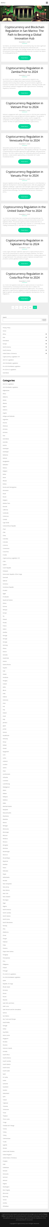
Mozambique (6, 858)
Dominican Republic (8, 587)
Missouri (5, 835)
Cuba (4, 561)
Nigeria (5, 906)
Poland (5, 967)
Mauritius (5, 819)
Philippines (6, 964)
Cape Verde (6, 522)
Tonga (4, 1122)
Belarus (5, 468)
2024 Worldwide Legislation (10, 363)
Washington (6, 1187)
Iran (4, 706)
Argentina (5, 419)
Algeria (5, 406)
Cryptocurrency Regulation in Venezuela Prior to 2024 (24, 138)
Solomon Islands (7, 1048)
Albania (5, 403)
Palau (4, 945)
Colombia (5, 539)
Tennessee (6, 1109)
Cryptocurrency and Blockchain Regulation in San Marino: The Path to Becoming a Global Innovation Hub (24, 32)
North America (7, 347)
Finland (5, 619)
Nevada (5, 880)
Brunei (4, 497)
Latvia (4, 758)
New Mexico (6, 890)
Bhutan (5, 481)
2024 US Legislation (8, 360)
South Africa (6, 1054)
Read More (24, 58)
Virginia (5, 1183)
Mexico (5, 822)
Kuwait (5, 748)
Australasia (6, 340)
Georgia (5, 635)
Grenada (5, 655)
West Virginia (6, 1190)
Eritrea (4, 603)
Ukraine (5, 1148)
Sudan (4, 1080)
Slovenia (5, 1045)
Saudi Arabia (6, 1022)
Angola (5, 413)
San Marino (6, 1016)
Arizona (5, 422)
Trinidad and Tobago (8, 1125)
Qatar (4, 980)
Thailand (5, 1116)
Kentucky (5, 738)
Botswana (5, 490)
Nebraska (5, 871)
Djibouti (5, 580)
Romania (5, 990)
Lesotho (5, 764)
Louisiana (5, 780)
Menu (3, 3)
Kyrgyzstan (6, 751)
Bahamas (5, 455)
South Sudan (6, 1071)
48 (25, 307)
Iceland (5, 684)
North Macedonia (8, 922)
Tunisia (5, 1129)
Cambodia (5, 513)
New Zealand (6, 896)
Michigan (5, 826)
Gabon (4, 629)
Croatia (5, 555)
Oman (4, 935)
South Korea (6, 1067)
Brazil (4, 493)
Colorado (5, 542)
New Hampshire (7, 884)
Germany (5, 645)
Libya (4, 771)
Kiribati (5, 745)
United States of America (10, 353)
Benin (4, 477)
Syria (4, 1096)
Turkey (5, 1132)
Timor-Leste (6, 1119)
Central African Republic (9, 526)
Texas (4, 1112)
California (5, 510)
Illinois (4, 690)
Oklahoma (5, 932)
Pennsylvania (6, 958)
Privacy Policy (6, 327)
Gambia (5, 632)
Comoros (5, 545)
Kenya (4, 742)
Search (5, 317)
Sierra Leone (6, 1035)
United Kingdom (7, 1154)
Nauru (4, 867)
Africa (4, 334)
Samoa (5, 1013)
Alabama (5, 397)
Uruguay (5, 1161)
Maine (4, 790)
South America (7, 350)
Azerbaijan (6, 448)
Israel (4, 716)
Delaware (5, 571)
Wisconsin (5, 1193)
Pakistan (5, 942)
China (4, 535)
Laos (4, 755)
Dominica (5, 584)
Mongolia (5, 845)
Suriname (5, 1083)
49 (30, 307)
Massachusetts (7, 813)
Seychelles (5, 1032)
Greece (5, 651)
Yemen (5, 1200)
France (5, 626)
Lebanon (5, 761)
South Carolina (7, 1061)
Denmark (5, 577)
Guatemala (6, 658)
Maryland (5, 809)
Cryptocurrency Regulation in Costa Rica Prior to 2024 (24, 275)
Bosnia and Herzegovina (9, 487)
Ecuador (5, 590)
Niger (4, 903)
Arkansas (5, 426)
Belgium (5, 471)
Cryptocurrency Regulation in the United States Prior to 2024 (24, 209)
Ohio (4, 929)
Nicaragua (5, 900)
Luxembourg (6, 784)
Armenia (5, 429)
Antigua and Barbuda (8, 416)
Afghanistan (6, 390)
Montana (5, 848)
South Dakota (6, 1064)
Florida (5, 622)
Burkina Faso (6, 503)
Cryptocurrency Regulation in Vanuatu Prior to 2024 (24, 173)
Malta (4, 803)
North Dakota (6, 916)
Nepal (4, 874)
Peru (4, 961)
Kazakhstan (6, 735)
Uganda (5, 1145)
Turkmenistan (6, 1138)
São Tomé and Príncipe (9, 1019)
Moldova (5, 838)
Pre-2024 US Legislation (9, 369)
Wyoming (5, 1196)
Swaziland (5, 1087)
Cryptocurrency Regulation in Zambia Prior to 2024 (24, 70)
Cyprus (5, 564)
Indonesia (5, 700)
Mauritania (6, 816)
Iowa (4, 703)
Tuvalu (4, 1141)
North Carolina (7, 913)
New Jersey (6, 887)
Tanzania (5, 1106)
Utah (4, 1164)
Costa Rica (6, 551)
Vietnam (5, 1180)
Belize (4, 474)
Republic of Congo (8, 984)
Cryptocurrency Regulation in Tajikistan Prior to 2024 (24, 242)
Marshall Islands (7, 806)
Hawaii (4, 674)
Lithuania (5, 777)
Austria (5, 445)
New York (5, 893)
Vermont (5, 1177)
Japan (4, 726)
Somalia (5, 1051)
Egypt (4, 593)
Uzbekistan (6, 1167)
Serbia (4, 1029)
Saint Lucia (6, 1006)
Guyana (5, 668)
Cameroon (6, 516)
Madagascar (6, 787)
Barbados (5, 464)
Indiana (5, 697)
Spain (4, 1074)
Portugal (5, 971)
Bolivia (4, 484)
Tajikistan (5, 1103)
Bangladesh (6, 461)
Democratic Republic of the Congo (12, 574)
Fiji (3, 616)
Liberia (4, 767)
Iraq (4, 709)
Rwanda (5, 1000)
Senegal (5, 1025)
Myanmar (5, 861)
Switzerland (6, 1093)
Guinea (5, 661)
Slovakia (5, 1042)
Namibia (5, 864)
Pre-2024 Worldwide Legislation (11, 366)
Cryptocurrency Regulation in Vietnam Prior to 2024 (24, 105)
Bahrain (5, 458)
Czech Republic (7, 568)
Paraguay (5, 954)
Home (4, 331)
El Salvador (6, 597)
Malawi (5, 793)
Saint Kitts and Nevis (8, 1003)
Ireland (5, 713)
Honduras (5, 677)
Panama (5, 948)
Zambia (5, 1203)
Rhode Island (6, 987)
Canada (5, 519)
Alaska (4, 400)
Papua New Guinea (8, 951)
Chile (4, 532)
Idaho (4, 687)
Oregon (5, 938)
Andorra (5, 410)
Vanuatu (5, 1171)
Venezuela (5, 1174)
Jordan (4, 729)
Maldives (5, 800)
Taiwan (5, 1100)
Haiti (4, 671)
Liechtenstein (6, 774)
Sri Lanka (5, 1077)
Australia (5, 442)
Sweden (5, 1090)
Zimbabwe (6, 1206)
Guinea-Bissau (7, 664)
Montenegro (6, 851)
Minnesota (6, 829)
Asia (4, 337)
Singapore (5, 1038)
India (4, 693)
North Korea (6, 919)
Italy (4, 719)
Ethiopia (5, 609)
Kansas (5, 732)
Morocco (5, 855)
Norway (5, 925)
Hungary (5, 680)
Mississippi (6, 832)
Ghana (4, 648)
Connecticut (6, 548)
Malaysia (5, 796)
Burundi (5, 506)
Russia (4, 993)
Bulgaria (5, 500)
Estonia (5, 606)
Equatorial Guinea (8, 600)
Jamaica (5, 722)
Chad (4, 529)
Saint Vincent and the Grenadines (12, 1009)
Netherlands (6, 877)
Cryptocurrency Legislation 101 (11, 356)
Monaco (5, 842)
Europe (5, 344)
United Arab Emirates (9, 1151)
